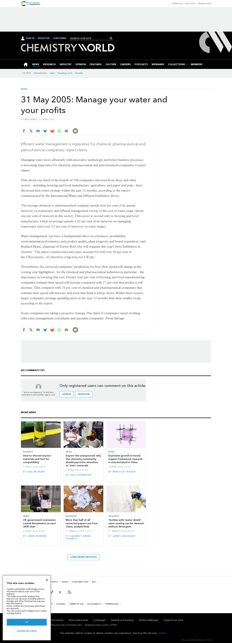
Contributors (80, 582)
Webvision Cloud (204, 640)
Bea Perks (31, 119)
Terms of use (76, 604)
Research (71, 516)
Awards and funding (122, 620)
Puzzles (79, 73)
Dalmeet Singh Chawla (78, 537)
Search (111, 38)
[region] (27, 607)
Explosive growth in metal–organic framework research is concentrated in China (125, 459)
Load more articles (83, 557)
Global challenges (148, 620)
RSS (94, 582)
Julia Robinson (80, 475)
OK (26, 622)
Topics (54, 582)
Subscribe (59, 38)
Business (28, 452)
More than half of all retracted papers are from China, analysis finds (82, 523)
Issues (65, 582)
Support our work (173, 620)
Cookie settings (27, 630)
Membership (204, 3)
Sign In (30, 38)
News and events (78, 620)
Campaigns (99, 620)
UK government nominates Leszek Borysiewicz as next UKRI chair (39, 523)
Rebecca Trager (124, 471)
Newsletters (40, 73)
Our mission (56, 620)
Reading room (65, 73)
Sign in (66, 394)
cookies (162, 633)
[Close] (46, 580)
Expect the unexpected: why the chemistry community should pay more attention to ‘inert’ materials (83, 460)
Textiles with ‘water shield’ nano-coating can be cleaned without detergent (126, 523)
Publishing (177, 3)
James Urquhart (124, 536)
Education (190, 3)
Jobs (52, 73)
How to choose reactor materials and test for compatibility (37, 459)
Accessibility (94, 604)
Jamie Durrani (37, 536)
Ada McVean (35, 471)
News (24, 89)
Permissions (111, 604)
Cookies (60, 604)
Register (44, 38)
